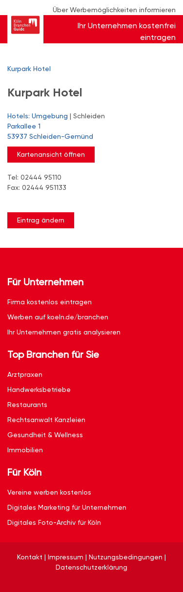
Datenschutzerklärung (91, 567)
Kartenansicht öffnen (51, 154)
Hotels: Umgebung (37, 116)
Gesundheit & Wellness (45, 435)
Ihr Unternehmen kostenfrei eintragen (127, 31)
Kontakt (29, 557)
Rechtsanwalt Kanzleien (46, 420)
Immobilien (25, 450)
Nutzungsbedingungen (126, 557)
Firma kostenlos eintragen (49, 302)
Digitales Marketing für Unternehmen (66, 507)
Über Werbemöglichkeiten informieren (114, 10)
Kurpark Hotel (29, 69)
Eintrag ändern (40, 220)
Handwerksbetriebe (39, 389)
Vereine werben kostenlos (49, 492)
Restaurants (27, 404)
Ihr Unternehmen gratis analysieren (64, 332)
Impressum (65, 557)
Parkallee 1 (86, 132)
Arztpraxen (24, 374)
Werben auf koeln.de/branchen (57, 317)
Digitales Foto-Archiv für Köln (54, 522)
